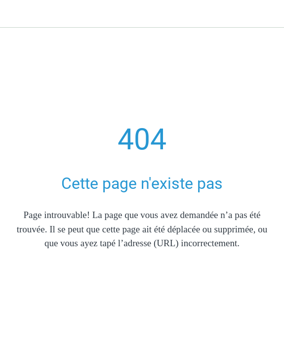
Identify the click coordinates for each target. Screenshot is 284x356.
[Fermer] (14, 14)
